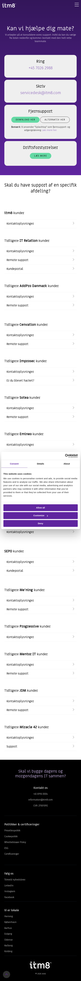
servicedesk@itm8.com (40, 92)
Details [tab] (40, 463)
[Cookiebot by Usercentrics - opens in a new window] (65, 456)
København (10, 922)
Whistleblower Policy (15, 842)
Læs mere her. (49, 130)
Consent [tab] (14, 463)
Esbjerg (8, 933)
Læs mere (40, 155)
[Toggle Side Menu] (77, 4)
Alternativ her (55, 119)
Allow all (40, 507)
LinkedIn (8, 885)
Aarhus (8, 928)
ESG (6, 848)
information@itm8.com (40, 799)
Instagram (9, 891)
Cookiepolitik (11, 836)
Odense (8, 939)
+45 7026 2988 (41, 68)
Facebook (9, 897)
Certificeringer (11, 854)
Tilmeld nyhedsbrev (14, 879)
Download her (25, 119)
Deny (40, 523)
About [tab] (67, 463)
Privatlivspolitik (12, 830)
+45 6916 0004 (40, 794)
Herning (8, 916)
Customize (40, 515)
